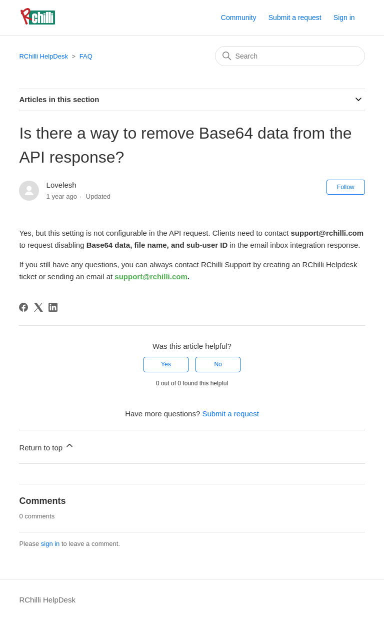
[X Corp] (38, 307)
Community (238, 18)
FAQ (86, 56)
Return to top (46, 446)
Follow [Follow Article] (345, 187)
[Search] (290, 56)
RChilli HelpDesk (43, 56)
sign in (50, 543)
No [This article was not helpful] (218, 364)
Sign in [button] (344, 18)
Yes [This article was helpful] (166, 364)
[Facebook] (23, 307)
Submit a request (295, 18)
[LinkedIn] (53, 307)
